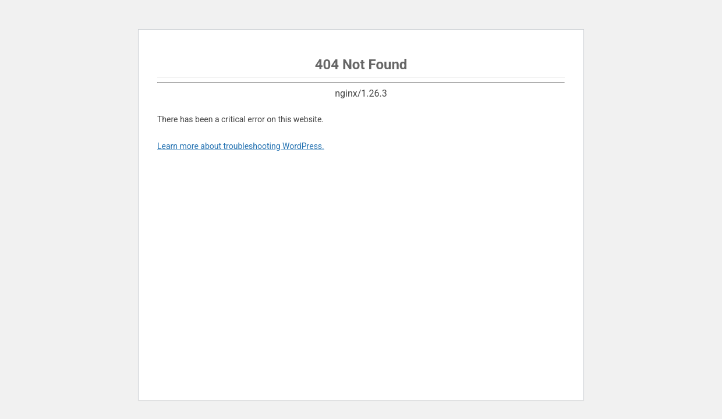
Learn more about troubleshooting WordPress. (240, 146)
